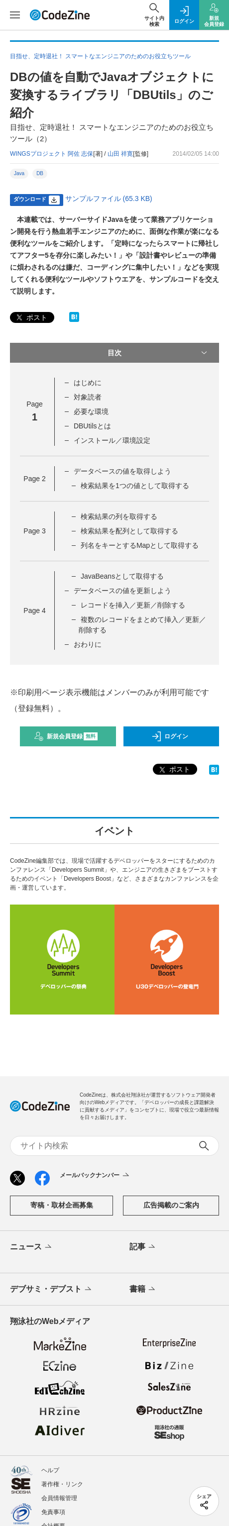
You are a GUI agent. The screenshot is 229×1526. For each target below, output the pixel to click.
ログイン (169, 736)
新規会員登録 (66, 736)
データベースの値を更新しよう (122, 591)
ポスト (30, 317)
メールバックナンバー (95, 1176)
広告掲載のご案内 (171, 1205)
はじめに (88, 383)
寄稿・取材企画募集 (61, 1205)
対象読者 (88, 397)
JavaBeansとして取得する (122, 576)
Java (19, 173)
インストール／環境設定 (112, 440)
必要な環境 (91, 411)
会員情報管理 (59, 1498)
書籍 (143, 1290)
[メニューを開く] (15, 15)
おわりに (88, 644)
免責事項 (53, 1512)
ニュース (31, 1247)
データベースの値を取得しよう (122, 471)
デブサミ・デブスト (51, 1290)
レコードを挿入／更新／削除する (133, 605)
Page (34, 479)
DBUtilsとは (92, 426)
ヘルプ (50, 1470)
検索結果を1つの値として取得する (135, 486)
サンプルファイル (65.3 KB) (108, 199)
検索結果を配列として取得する (129, 531)
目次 (158, 353)
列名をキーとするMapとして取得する (140, 545)
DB (39, 173)
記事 (143, 1247)
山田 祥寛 (120, 153)
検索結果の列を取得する (119, 516)
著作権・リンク (62, 1484)
